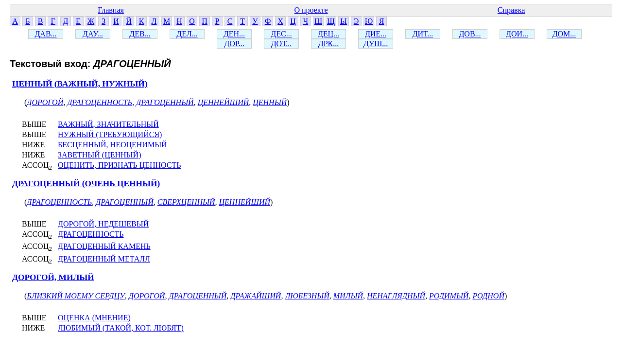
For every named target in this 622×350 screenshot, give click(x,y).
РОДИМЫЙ (448, 296)
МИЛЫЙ (348, 296)
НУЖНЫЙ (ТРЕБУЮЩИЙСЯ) (110, 134)
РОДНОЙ (488, 296)
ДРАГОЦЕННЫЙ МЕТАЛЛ (104, 259)
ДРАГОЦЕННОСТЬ (99, 102)
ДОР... (234, 43)
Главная (111, 10)
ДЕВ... (139, 34)
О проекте (311, 10)
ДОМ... (564, 34)
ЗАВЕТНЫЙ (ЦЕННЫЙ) (99, 155)
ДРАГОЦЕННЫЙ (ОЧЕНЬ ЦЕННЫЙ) (86, 183)
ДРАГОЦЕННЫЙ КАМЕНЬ (104, 246)
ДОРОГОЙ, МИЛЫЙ (53, 277)
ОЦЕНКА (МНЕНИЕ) (94, 318)
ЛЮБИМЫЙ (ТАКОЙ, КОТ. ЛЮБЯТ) (121, 328)
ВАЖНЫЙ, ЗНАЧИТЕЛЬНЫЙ (108, 124)
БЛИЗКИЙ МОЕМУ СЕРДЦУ (75, 296)
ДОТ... (281, 43)
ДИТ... (423, 34)
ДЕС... (281, 34)
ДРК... (328, 43)
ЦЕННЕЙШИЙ (223, 102)
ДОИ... (517, 34)
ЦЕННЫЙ (270, 102)
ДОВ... (470, 34)
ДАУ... (93, 34)
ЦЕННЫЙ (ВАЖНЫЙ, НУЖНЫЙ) (79, 83)
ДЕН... (234, 34)
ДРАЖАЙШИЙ (255, 296)
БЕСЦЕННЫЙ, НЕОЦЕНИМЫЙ (112, 144)
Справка (511, 10)
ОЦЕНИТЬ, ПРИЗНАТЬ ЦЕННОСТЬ (119, 165)
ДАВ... (45, 34)
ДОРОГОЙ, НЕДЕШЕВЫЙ (103, 224)
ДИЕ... (375, 34)
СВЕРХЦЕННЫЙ (186, 202)
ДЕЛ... (186, 34)
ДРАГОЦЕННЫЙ (165, 102)
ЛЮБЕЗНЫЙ (307, 296)
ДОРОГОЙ (45, 102)
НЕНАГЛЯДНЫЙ (396, 296)
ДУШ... (375, 43)
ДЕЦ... (328, 34)
